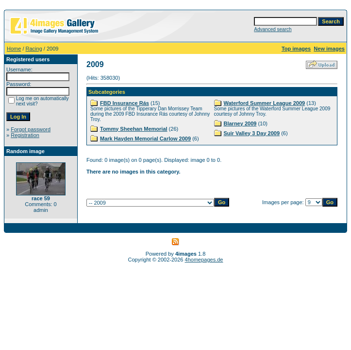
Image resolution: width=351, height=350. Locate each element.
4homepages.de (204, 259)
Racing (34, 49)
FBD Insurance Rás (124, 103)
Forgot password (30, 129)
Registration (25, 135)
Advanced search (272, 29)
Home (14, 49)
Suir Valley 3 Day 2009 (252, 133)
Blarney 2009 (240, 123)
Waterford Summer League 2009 (264, 103)
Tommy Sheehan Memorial (133, 129)
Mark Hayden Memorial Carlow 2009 (145, 138)
